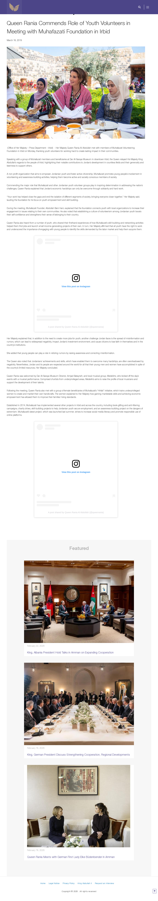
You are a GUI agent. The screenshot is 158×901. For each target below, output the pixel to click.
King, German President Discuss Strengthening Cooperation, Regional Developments (78, 754)
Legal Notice (54, 883)
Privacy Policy (69, 883)
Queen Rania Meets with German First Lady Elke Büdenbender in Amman (71, 857)
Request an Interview (104, 883)
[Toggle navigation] (147, 7)
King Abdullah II (85, 883)
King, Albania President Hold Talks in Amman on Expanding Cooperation (70, 652)
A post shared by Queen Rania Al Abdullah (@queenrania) (76, 327)
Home (43, 883)
